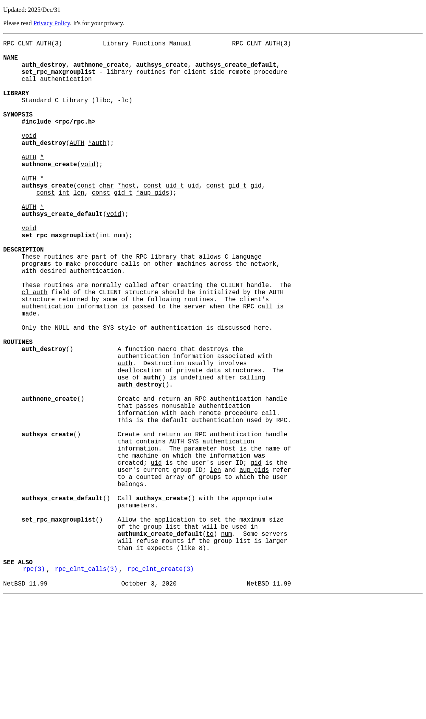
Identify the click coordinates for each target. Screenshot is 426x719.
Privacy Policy (51, 23)
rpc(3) (34, 687)
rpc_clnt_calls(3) (86, 687)
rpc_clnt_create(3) (160, 687)
